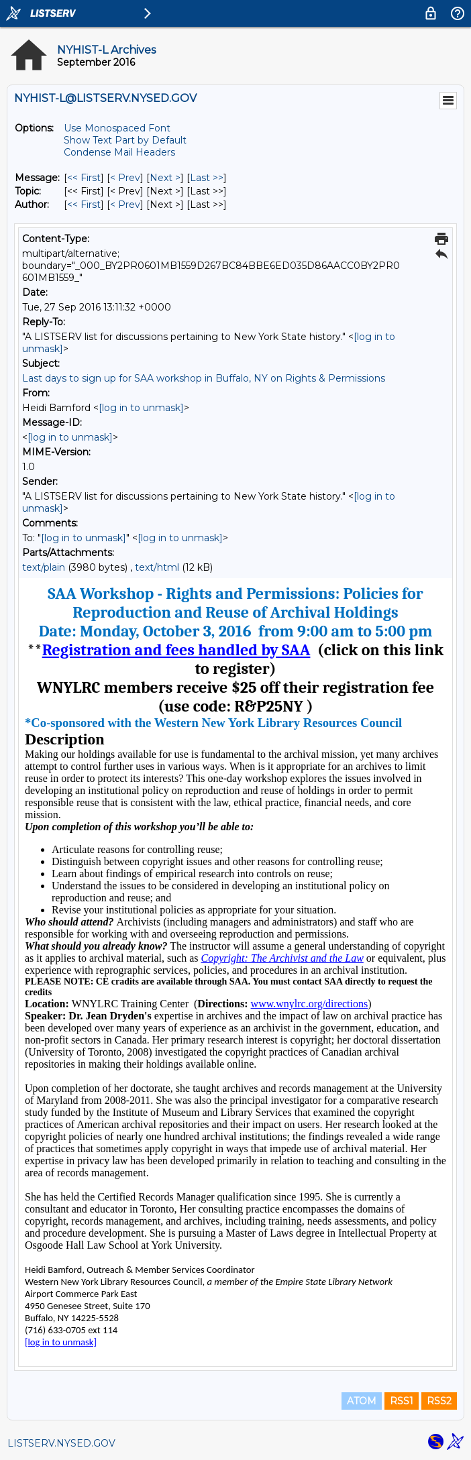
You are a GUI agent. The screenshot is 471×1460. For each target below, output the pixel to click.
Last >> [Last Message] (206, 178)
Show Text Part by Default (125, 140)
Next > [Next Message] (165, 178)
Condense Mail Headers (119, 152)
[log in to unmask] (141, 408)
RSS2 (439, 1401)
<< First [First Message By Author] (84, 205)
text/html (157, 567)
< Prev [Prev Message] (125, 178)
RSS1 (401, 1401)
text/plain (43, 567)
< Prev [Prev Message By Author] (125, 205)
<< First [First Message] (84, 178)
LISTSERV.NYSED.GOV (61, 1443)
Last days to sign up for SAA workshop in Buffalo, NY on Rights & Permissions (203, 378)
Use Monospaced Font (117, 128)
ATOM (361, 1401)
